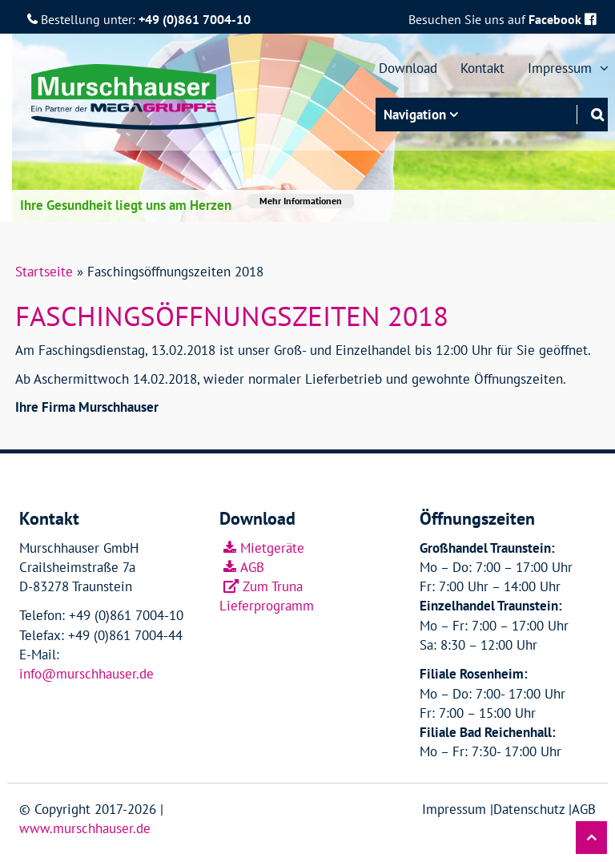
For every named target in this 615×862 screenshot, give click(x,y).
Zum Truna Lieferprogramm (266, 596)
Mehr (300, 201)
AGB (252, 567)
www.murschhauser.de (85, 828)
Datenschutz (529, 809)
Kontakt (482, 68)
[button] (591, 837)
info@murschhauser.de (86, 674)
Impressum (454, 809)
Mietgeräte (272, 548)
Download (408, 68)
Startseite (44, 271)
